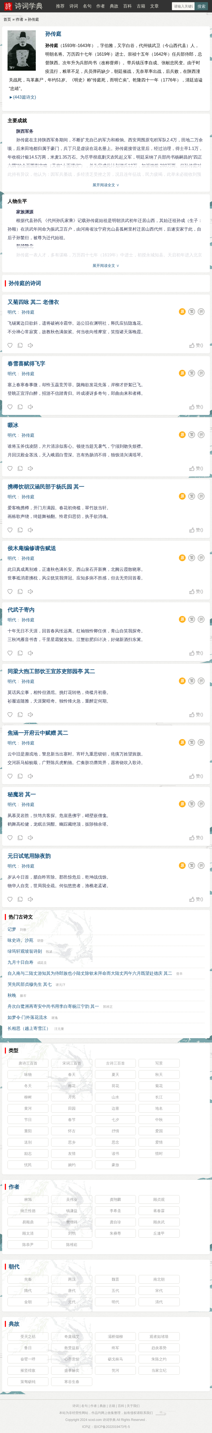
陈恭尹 (28, 1244)
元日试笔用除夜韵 (29, 856)
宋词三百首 (71, 1063)
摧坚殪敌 (28, 1370)
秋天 (159, 1074)
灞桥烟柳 (115, 1336)
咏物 (28, 1074)
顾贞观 (159, 1199)
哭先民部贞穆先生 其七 (30, 984)
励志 (28, 1153)
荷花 (115, 1086)
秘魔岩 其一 (22, 794)
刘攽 (23, 930)
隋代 (28, 1290)
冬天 (28, 1086)
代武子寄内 (21, 610)
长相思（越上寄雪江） (29, 1028)
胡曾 (40, 941)
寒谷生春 (71, 1382)
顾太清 (28, 1233)
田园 (72, 1108)
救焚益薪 (71, 1348)
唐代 (72, 1290)
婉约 (72, 1165)
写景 (159, 1063)
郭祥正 (108, 1007)
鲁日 (28, 1348)
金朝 (28, 1302)
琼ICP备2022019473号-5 (112, 1427)
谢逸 (54, 1018)
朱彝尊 (115, 1233)
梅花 (72, 1086)
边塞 (115, 1108)
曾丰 (179, 974)
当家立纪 (159, 1370)
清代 (159, 1302)
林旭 (28, 1199)
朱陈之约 (159, 1359)
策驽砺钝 (28, 1382)
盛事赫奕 (71, 1370)
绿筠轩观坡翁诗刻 (25, 951)
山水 (115, 1097)
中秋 (159, 1119)
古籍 (141, 6)
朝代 (14, 1267)
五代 (115, 1290)
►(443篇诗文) (22, 97)
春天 (72, 1074)
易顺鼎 (28, 1222)
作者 (100, 6)
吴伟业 (71, 1199)
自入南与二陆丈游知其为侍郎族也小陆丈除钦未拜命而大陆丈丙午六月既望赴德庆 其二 (90, 973)
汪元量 (59, 1029)
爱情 (159, 1142)
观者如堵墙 (159, 1336)
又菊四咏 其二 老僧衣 (33, 302)
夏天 (115, 1074)
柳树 (28, 1097)
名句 (87, 6)
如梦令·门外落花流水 (27, 1017)
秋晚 (12, 995)
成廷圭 (42, 963)
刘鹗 (72, 1233)
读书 (115, 1153)
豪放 (115, 1165)
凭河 (115, 1370)
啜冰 (13, 425)
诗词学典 (29, 6)
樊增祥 (71, 1222)
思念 (115, 1142)
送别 (28, 1142)
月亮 (72, 1097)
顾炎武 (159, 1222)
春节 (72, 1119)
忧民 (28, 1165)
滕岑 (23, 996)
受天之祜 (28, 1336)
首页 (7, 19)
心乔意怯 (71, 1359)
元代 (72, 1302)
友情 (72, 1153)
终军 (115, 1348)
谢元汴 (60, 985)
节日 (28, 1119)
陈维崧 (71, 1244)
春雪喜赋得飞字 (26, 364)
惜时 (159, 1153)
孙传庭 (53, 34)
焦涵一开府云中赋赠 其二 (38, 733)
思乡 (72, 1142)
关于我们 (133, 1406)
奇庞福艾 (71, 1336)
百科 (127, 6)
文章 (154, 6)
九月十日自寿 (20, 962)
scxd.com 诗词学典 (102, 1420)
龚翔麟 (115, 1199)
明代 (12, 312)
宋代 (159, 1290)
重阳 (28, 1131)
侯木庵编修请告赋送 (32, 548)
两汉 (72, 1279)
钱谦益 (71, 1211)
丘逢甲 (159, 1233)
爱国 (159, 1131)
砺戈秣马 (115, 1359)
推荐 (60, 6)
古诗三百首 (115, 1063)
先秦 (28, 1279)
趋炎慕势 (159, 1348)
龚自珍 (115, 1222)
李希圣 (115, 1211)
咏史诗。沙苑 (20, 940)
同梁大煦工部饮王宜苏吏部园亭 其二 (51, 671)
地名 (159, 1108)
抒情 (115, 1131)
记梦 (12, 929)
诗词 (73, 6)
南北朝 (159, 1279)
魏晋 (115, 1279)
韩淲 (49, 952)
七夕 (115, 1119)
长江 (159, 1097)
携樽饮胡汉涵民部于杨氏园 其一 (46, 487)
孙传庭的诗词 (25, 283)
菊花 (159, 1086)
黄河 (28, 1108)
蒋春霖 (159, 1211)
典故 (114, 6)
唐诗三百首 (28, 1063)
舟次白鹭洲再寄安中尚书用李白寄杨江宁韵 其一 (53, 1006)
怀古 (72, 1131)
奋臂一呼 (28, 1359)
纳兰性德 (28, 1211)
